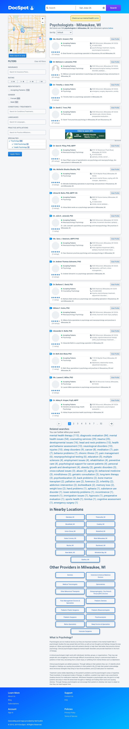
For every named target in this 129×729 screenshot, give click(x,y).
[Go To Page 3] (78, 424)
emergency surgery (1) (66, 502)
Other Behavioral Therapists (70, 591)
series (96, 18)
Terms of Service (70, 716)
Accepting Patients (19, 90)
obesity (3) (87, 467)
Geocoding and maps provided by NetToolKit (25, 721)
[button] (64, 32)
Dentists (70, 575)
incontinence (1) (104, 492)
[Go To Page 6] (90, 424)
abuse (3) (81, 471)
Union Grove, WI (70, 531)
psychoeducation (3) (65, 478)
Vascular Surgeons (85, 631)
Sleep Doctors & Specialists (100, 624)
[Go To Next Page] (111, 424)
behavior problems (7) (66, 453)
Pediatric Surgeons (70, 617)
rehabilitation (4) (99, 460)
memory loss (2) (105, 485)
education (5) (95, 456)
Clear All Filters (40, 61)
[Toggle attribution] (10, 50)
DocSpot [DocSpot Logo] (20, 7)
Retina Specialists (70, 624)
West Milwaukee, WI (100, 538)
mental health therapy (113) (64, 435)
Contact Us (68, 696)
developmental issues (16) (64, 442)
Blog (10, 700)
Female (14, 98)
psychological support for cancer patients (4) (83, 463)
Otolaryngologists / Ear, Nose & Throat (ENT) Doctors (100, 593)
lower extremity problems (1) (78, 492)
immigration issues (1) (76, 495)
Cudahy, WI (100, 524)
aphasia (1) (94, 488)
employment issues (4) (76, 460)
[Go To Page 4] (82, 424)
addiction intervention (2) (63, 485)
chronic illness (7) (88, 453)
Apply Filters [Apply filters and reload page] (15, 154)
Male (13, 102)
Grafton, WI (85, 559)
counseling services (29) (83, 439)
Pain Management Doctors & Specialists (70, 602)
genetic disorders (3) (105, 467)
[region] (27, 34)
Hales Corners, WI (70, 538)
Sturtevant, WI (100, 545)
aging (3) (93, 471)
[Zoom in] (42, 18)
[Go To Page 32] (101, 424)
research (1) (56, 495)
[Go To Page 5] (86, 424)
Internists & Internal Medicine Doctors (100, 576)
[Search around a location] (91, 8)
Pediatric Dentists (101, 601)
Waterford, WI (100, 531)
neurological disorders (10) (97, 446)
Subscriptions (13, 704)
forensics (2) (92, 481)
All (13, 81)
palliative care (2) (74, 481)
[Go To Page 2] (74, 424)
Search (113, 8)
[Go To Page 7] (94, 424)
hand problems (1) (77, 488)
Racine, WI (70, 545)
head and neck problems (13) (95, 442)
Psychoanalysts (100, 617)
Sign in (10, 713)
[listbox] (27, 144)
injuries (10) (56, 449)
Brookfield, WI (70, 524)
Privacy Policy (69, 713)
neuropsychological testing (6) (70, 456)
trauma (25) (104, 439)
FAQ (66, 700)
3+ (22, 81)
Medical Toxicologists (70, 584)
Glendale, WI (70, 517)
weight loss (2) (58, 488)
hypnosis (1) (96, 495)
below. (111, 28)
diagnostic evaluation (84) (94, 435)
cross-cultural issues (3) (62, 471)
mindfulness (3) (62, 474)
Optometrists (100, 584)
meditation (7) (105, 449)
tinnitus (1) (90, 499)
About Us (11, 696)
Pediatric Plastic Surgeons (70, 610)
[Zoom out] (42, 22)
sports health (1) (74, 499)
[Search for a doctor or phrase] (60, 8)
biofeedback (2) (86, 485)
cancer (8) (90, 449)
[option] (28, 140)
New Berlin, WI (70, 552)
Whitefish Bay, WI (100, 552)
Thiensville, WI (100, 517)
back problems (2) (87, 478)
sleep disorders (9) (74, 449)
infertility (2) (106, 481)
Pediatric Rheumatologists (101, 610)
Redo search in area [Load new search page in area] (17, 56)
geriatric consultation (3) (85, 474)
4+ (31, 81)
